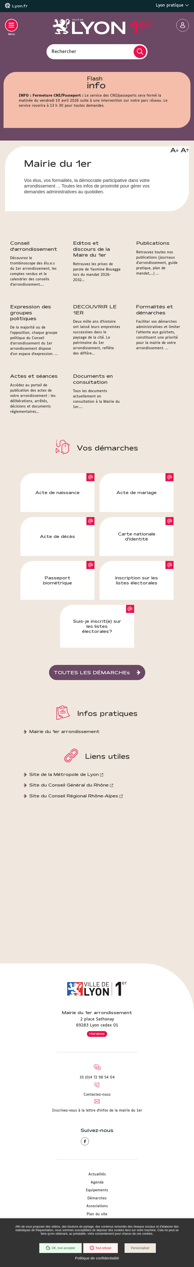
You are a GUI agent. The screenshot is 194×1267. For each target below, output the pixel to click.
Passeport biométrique (57, 631)
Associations (97, 1206)
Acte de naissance (57, 543)
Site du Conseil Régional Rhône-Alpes (73, 846)
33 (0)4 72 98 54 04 (97, 1077)
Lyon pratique (172, 5)
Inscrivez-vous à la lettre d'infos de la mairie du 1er (97, 1110)
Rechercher (64, 51)
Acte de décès (57, 586)
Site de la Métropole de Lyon (64, 824)
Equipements (97, 1190)
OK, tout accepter (60, 1248)
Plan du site (97, 1214)
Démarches (97, 1198)
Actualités (97, 1174)
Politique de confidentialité (97, 1258)
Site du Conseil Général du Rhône (69, 835)
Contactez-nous (97, 1094)
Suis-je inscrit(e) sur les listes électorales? (97, 676)
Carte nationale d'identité (136, 587)
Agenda (97, 1182)
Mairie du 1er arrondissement (64, 781)
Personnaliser (140, 1248)
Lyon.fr (20, 6)
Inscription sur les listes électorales (136, 631)
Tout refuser (100, 1248)
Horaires (97, 1033)
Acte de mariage (136, 543)
